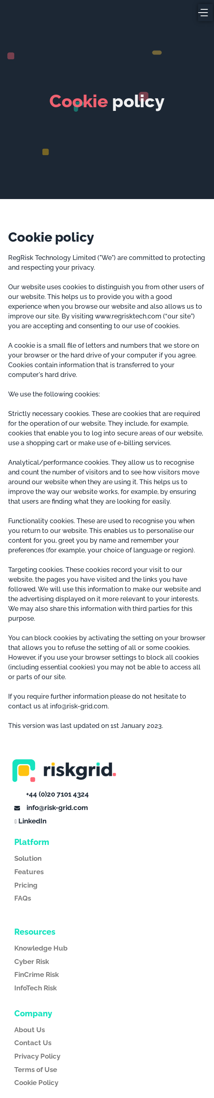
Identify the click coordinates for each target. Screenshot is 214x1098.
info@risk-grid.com (56, 807)
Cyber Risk (31, 961)
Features (29, 872)
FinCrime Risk (36, 974)
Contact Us (32, 1043)
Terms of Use (35, 1070)
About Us (29, 1030)
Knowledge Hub (41, 948)
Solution (28, 858)
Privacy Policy (37, 1056)
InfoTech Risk (35, 988)
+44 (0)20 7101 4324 (56, 794)
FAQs (22, 898)
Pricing (26, 885)
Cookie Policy (36, 1083)
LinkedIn (32, 821)
